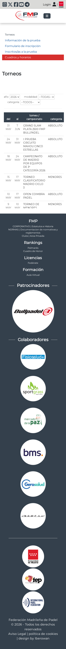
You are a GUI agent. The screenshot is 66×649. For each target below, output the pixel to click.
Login (47, 4)
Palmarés (33, 248)
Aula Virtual (33, 275)
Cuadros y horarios (18, 57)
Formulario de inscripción (23, 46)
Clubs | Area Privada (33, 236)
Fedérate (33, 263)
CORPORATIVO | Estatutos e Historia (33, 226)
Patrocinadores (33, 285)
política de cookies (43, 634)
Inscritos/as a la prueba (21, 51)
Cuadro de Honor (33, 251)
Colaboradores (33, 339)
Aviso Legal (17, 634)
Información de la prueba (22, 40)
